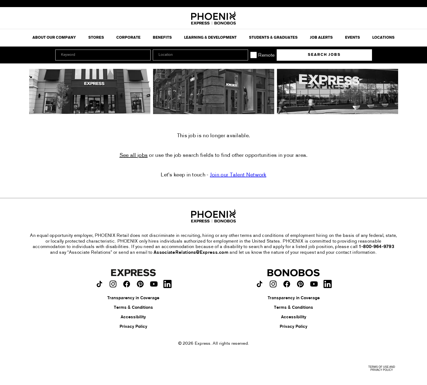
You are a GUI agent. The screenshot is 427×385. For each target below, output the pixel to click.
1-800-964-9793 (376, 246)
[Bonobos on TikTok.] (259, 284)
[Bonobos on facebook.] (286, 284)
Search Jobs (324, 55)
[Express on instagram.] (113, 284)
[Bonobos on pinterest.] (300, 284)
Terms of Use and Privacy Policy (381, 368)
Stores (96, 38)
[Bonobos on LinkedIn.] (327, 284)
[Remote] (253, 55)
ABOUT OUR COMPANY (54, 38)
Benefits (162, 38)
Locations (383, 38)
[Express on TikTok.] (99, 284)
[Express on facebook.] (126, 284)
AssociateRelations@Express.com (191, 252)
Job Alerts (321, 38)
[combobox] (200, 55)
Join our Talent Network (238, 175)
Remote (266, 55)
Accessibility (133, 317)
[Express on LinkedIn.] (167, 284)
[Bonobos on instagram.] (273, 284)
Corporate (128, 38)
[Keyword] (103, 55)
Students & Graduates (273, 38)
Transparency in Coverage (133, 298)
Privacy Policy (133, 326)
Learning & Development (210, 38)
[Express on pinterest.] (140, 284)
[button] (243, 55)
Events (352, 38)
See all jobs (134, 155)
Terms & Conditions (133, 307)
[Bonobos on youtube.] (314, 284)
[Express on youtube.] (153, 284)
